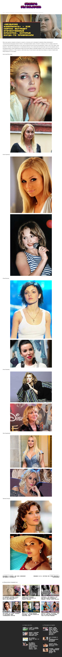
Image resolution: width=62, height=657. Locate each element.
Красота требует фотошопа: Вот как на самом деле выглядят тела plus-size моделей (50, 614)
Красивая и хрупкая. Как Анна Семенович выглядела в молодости (14, 577)
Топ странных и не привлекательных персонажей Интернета (53, 639)
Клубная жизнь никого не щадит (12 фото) (53, 644)
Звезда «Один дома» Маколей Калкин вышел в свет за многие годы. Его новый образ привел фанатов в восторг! (53, 631)
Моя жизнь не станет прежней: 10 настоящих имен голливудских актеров (11, 614)
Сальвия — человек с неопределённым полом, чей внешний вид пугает (54, 650)
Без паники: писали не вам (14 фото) (34, 639)
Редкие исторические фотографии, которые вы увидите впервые (29, 598)
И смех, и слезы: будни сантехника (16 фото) (34, 628)
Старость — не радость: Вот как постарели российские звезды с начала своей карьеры (50, 598)
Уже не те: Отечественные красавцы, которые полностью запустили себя (30, 614)
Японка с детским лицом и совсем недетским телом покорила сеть (34, 634)
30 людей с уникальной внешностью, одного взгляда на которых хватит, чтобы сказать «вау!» (33, 646)
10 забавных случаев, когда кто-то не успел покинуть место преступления (10, 598)
